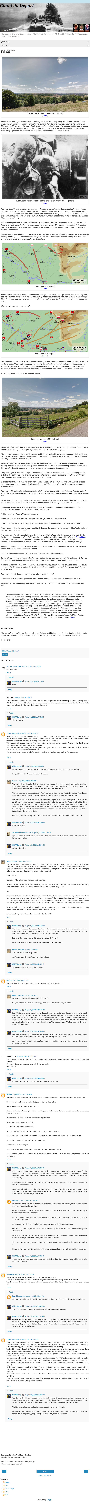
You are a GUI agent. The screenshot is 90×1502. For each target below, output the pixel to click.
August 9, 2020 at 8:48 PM (41, 833)
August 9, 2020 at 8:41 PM (29, 1339)
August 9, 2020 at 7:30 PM (34, 1256)
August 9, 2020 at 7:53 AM (34, 681)
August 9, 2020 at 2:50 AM (31, 666)
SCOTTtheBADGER (14, 666)
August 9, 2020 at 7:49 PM (24, 1274)
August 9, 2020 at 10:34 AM (28, 995)
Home (45, 1471)
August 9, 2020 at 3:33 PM (22, 1094)
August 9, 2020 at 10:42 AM (35, 926)
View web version (45, 1476)
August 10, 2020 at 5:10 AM (35, 1395)
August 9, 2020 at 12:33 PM (28, 949)
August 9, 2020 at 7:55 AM (34, 717)
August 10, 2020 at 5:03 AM (35, 1316)
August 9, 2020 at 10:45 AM (35, 1010)
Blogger (49, 1500)
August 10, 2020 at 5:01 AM (35, 1306)
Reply (9, 673)
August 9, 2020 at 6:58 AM (29, 733)
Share (5, 654)
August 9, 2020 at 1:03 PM (34, 964)
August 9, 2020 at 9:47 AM (19, 980)
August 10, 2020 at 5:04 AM (35, 845)
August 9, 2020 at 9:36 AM (27, 781)
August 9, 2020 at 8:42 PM (34, 1296)
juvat (6, 1495)
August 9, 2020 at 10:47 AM (35, 1031)
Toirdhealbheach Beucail (21, 833)
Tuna (6, 1491)
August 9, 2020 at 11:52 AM (26, 1056)
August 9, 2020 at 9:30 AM (21, 861)
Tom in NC (10, 1274)
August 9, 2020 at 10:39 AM (35, 822)
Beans (14, 781)
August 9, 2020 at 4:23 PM (34, 1168)
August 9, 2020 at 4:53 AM (22, 697)
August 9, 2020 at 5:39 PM (28, 1201)
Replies (11, 677)
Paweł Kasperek (13, 733)
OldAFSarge (16, 681)
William (9, 1094)
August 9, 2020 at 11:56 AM (35, 1078)
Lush (6, 1485)
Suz (8, 980)
